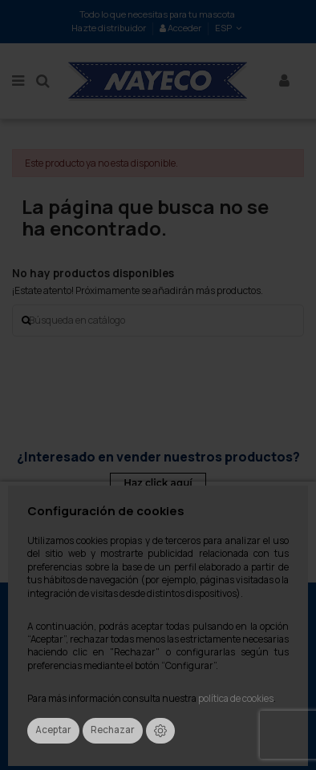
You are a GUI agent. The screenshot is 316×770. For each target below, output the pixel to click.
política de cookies (235, 698)
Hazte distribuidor (108, 28)
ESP (230, 28)
